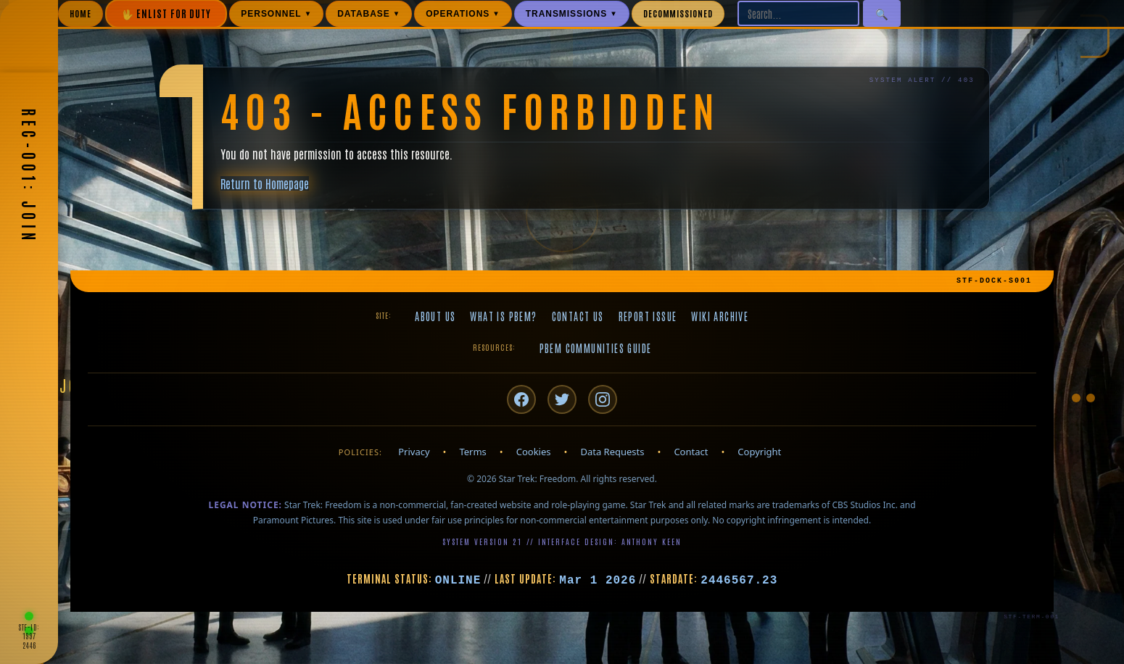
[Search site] (798, 13)
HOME (80, 13)
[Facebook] (521, 399)
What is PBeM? (503, 316)
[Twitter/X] (562, 399)
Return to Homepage (264, 183)
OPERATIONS (463, 14)
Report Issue (648, 316)
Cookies (533, 451)
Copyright (759, 451)
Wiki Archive (719, 316)
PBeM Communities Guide (596, 347)
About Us (435, 316)
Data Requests (612, 451)
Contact (691, 451)
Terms (472, 451)
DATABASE (368, 14)
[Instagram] (602, 399)
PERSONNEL (276, 14)
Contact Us (578, 316)
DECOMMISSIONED (678, 13)
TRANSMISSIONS (572, 14)
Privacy (413, 451)
